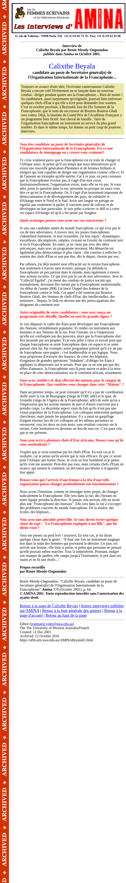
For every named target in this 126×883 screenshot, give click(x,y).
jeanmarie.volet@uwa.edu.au (52, 624)
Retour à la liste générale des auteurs (71, 610)
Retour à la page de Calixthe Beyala (49, 606)
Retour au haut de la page (66, 615)
